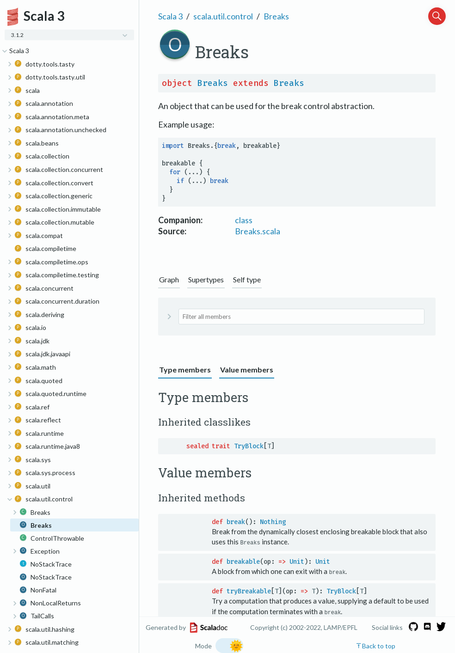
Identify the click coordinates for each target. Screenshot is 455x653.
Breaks (276, 16)
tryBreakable (249, 590)
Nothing (273, 522)
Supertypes (206, 279)
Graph (169, 279)
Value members (246, 369)
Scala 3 (170, 16)
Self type (247, 279)
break (236, 522)
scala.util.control (223, 16)
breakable (243, 561)
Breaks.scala (257, 231)
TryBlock (249, 446)
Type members (185, 369)
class (243, 220)
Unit (296, 561)
